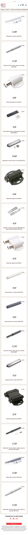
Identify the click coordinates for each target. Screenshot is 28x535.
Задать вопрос (14, 523)
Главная (2, 9)
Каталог (7, 9)
